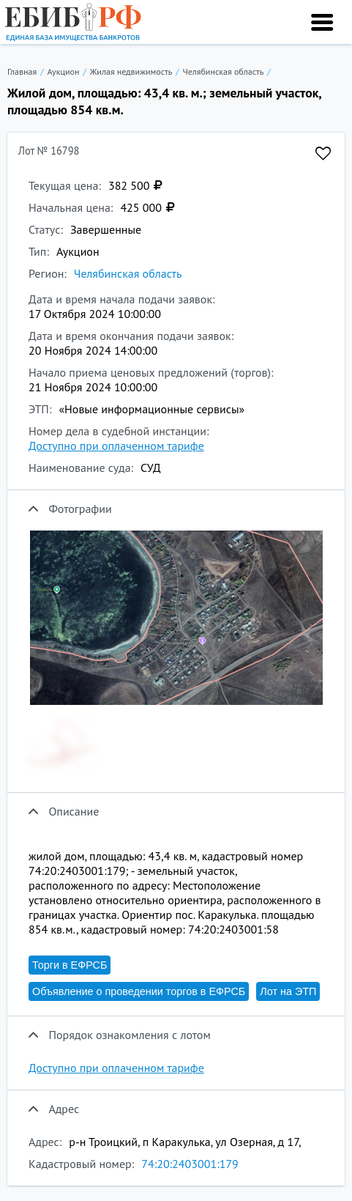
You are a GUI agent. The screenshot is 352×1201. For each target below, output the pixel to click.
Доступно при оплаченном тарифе (116, 445)
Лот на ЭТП (288, 991)
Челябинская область (223, 71)
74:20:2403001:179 (190, 1163)
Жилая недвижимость (131, 71)
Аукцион (63, 71)
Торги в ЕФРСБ (69, 965)
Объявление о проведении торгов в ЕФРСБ (138, 991)
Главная (22, 71)
